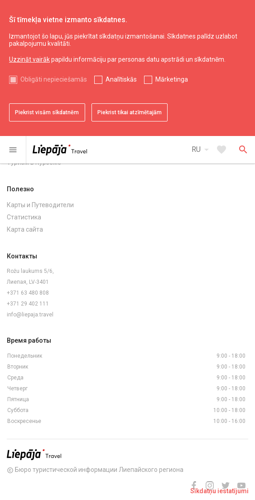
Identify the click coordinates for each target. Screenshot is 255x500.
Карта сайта (25, 229)
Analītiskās (121, 79)
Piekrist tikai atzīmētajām (129, 112)
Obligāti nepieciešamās (53, 79)
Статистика (24, 217)
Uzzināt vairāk (29, 59)
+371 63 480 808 (28, 293)
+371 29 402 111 (28, 304)
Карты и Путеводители (40, 205)
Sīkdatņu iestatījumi (219, 491)
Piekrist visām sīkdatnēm (47, 112)
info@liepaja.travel (30, 314)
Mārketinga (171, 79)
